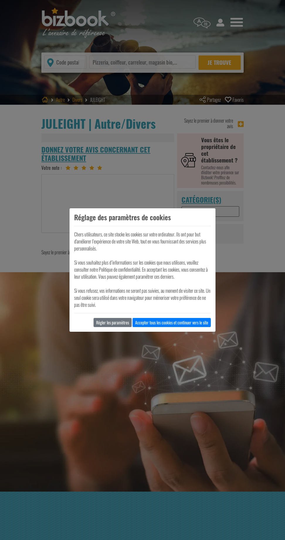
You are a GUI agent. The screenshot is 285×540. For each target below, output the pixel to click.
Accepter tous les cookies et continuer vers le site (171, 322)
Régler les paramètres (112, 322)
